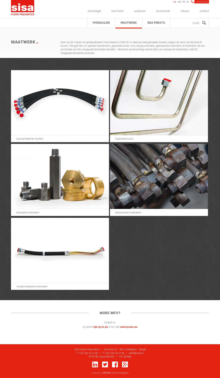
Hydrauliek (101, 22)
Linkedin (95, 364)
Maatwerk (129, 22)
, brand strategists (110, 372)
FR (184, 2)
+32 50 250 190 (202, 2)
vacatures (140, 11)
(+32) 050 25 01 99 (114, 353)
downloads (163, 11)
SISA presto (156, 22)
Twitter (105, 364)
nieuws (184, 11)
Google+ (125, 364)
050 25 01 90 (100, 327)
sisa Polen (117, 11)
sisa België (94, 11)
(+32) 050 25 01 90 (88, 353)
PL (188, 2)
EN (179, 2)
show (60, 105)
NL (175, 2)
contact (204, 11)
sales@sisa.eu (129, 327)
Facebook (115, 364)
